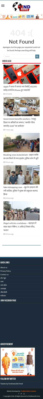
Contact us (4, 274)
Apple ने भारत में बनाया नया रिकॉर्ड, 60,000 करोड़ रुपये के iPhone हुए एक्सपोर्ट (20, 88)
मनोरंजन (3, 295)
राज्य (1, 281)
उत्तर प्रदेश (3, 285)
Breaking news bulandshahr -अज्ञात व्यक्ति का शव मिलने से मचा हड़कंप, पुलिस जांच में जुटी (20, 156)
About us (3, 267)
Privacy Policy (5, 271)
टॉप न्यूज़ (3, 278)
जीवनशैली (3, 292)
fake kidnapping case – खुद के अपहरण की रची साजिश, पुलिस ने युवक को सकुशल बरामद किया (20, 191)
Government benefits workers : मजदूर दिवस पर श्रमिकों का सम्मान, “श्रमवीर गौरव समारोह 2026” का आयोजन (19, 122)
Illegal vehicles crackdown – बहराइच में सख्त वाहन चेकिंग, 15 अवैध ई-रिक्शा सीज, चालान (19, 227)
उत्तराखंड (3, 288)
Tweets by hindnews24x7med (11, 383)
